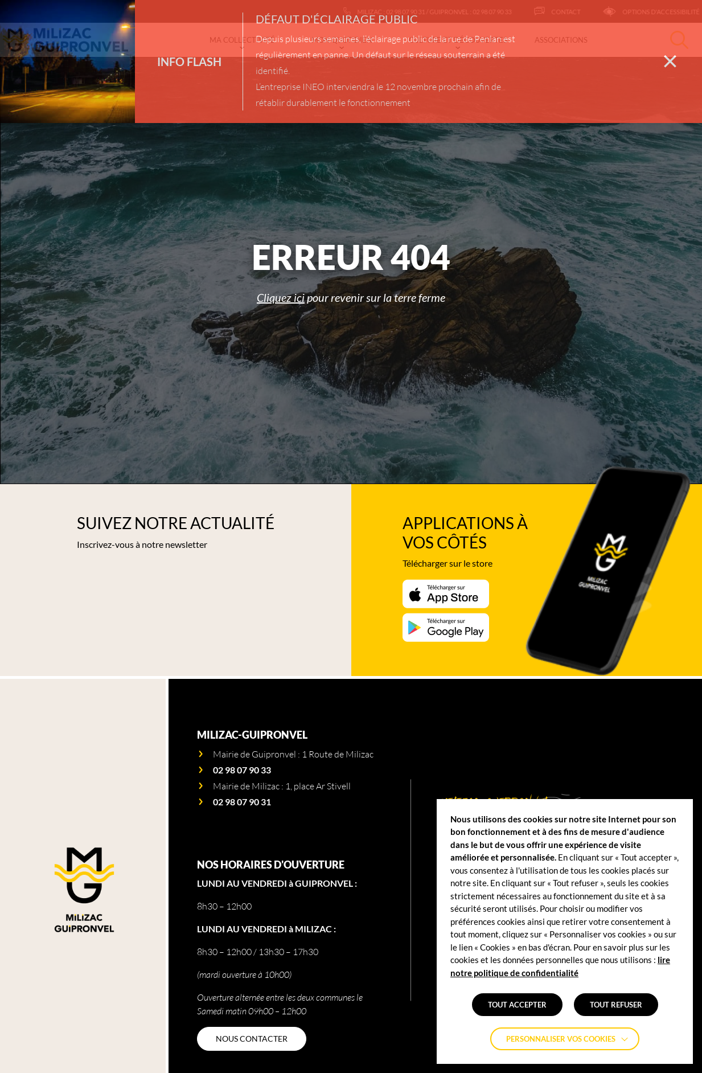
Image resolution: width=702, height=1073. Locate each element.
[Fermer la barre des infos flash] (670, 61)
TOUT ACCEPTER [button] (517, 1004)
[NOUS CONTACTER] (251, 1039)
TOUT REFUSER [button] (616, 1004)
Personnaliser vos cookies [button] (560, 1038)
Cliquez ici (281, 297)
